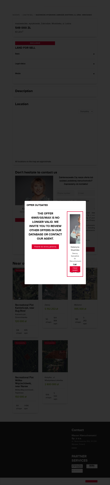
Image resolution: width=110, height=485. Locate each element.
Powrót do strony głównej (45, 246)
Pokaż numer (75, 269)
